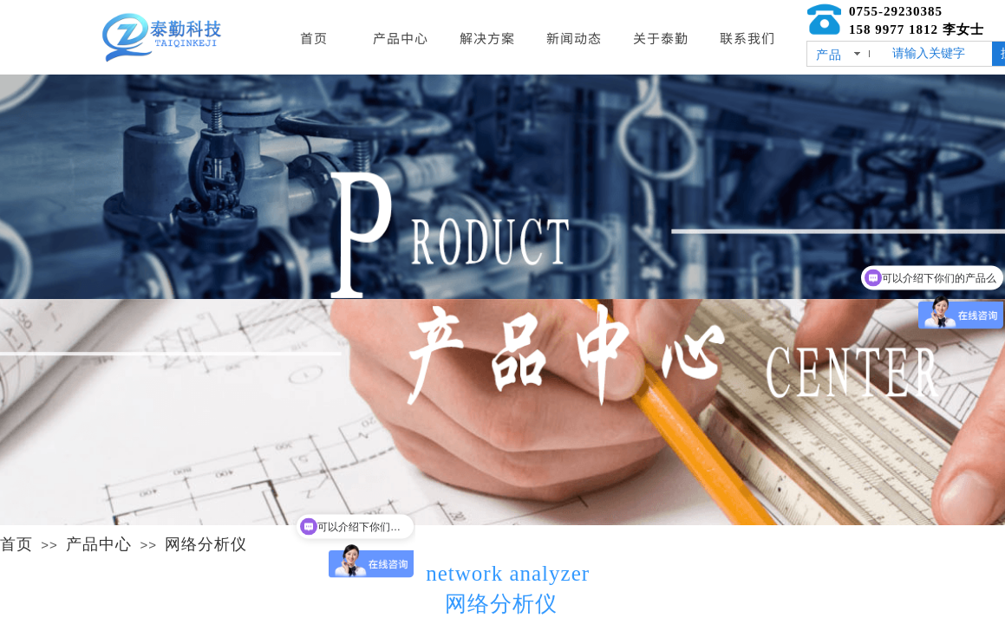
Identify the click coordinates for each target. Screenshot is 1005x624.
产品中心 (99, 544)
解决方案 (487, 38)
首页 (16, 544)
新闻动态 (574, 38)
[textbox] (938, 53)
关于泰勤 (660, 38)
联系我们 (747, 38)
